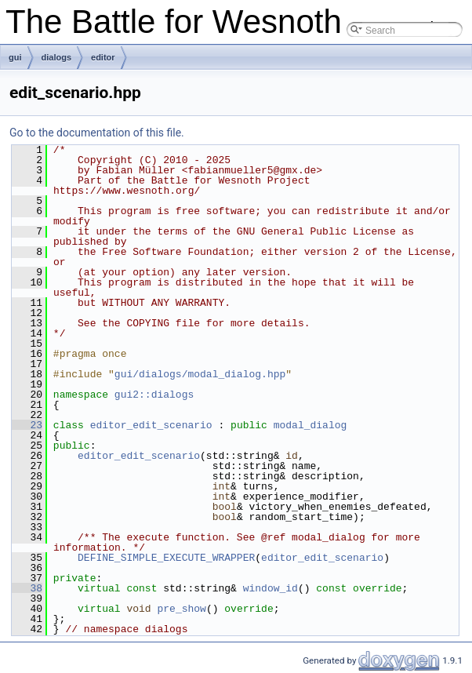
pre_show (181, 609)
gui (15, 57)
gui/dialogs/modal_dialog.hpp (199, 374)
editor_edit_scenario (151, 425)
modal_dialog (310, 425)
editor (103, 57)
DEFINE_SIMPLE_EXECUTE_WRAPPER (166, 558)
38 (27, 588)
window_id (270, 588)
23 (27, 425)
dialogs (57, 57)
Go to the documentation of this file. (96, 132)
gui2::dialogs (154, 394)
